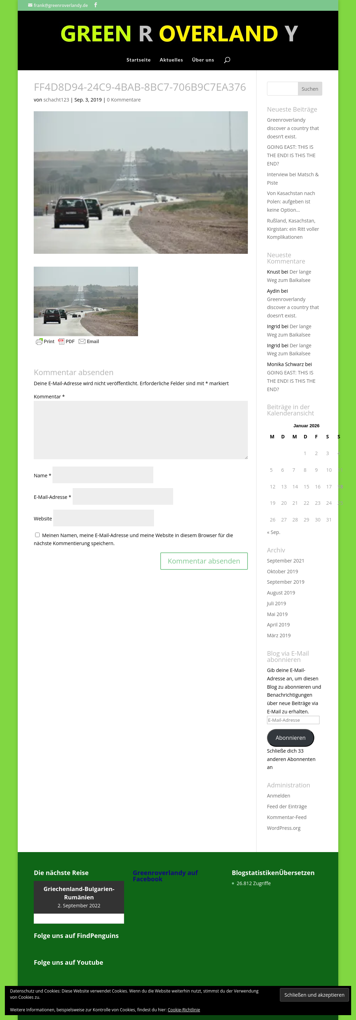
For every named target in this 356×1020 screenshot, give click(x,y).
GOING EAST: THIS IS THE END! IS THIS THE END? (291, 155)
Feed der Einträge (287, 806)
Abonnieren (291, 738)
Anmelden (278, 795)
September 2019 (286, 581)
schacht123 (56, 99)
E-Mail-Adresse (52, 497)
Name (42, 475)
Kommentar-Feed (287, 817)
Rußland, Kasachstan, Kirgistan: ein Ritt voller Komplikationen (293, 229)
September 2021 (286, 560)
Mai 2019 (277, 614)
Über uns (203, 60)
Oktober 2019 (282, 571)
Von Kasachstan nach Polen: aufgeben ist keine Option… (291, 201)
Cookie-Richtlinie (184, 1010)
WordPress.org (283, 828)
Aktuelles (171, 60)
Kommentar (49, 396)
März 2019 (279, 635)
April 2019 (278, 624)
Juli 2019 (276, 603)
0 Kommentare (124, 99)
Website (43, 518)
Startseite (139, 60)
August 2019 (281, 592)
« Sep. (273, 532)
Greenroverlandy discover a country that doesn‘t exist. (293, 128)
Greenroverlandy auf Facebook (165, 875)
